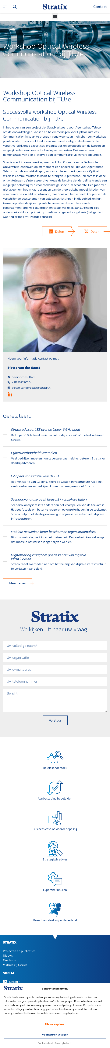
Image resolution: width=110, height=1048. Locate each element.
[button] (55, 16)
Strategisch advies (55, 859)
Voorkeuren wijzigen (55, 1034)
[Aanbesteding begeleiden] (55, 787)
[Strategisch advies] (55, 848)
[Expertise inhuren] (55, 879)
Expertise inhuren (55, 890)
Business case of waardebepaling (55, 829)
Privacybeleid (62, 1043)
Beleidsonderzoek (55, 767)
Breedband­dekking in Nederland (55, 920)
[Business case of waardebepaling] (55, 818)
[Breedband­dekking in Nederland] (55, 909)
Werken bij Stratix (15, 964)
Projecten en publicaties (19, 951)
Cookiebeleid (45, 1043)
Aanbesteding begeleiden (55, 798)
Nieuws (8, 955)
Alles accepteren (55, 1024)
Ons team (9, 960)
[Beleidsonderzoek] (55, 757)
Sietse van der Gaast (24, 367)
